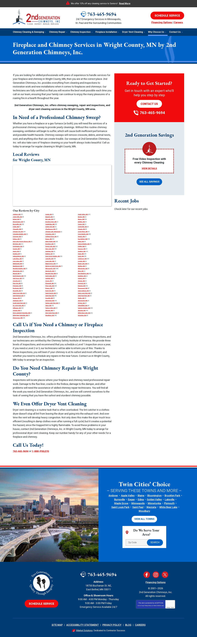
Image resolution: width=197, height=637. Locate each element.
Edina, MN (81, 241)
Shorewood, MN (82, 300)
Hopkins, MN (82, 251)
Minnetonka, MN (82, 268)
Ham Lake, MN (49, 249)
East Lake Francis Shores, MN (22, 241)
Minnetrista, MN (17, 271)
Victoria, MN (16, 310)
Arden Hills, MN (17, 217)
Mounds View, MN (50, 273)
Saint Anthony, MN (83, 290)
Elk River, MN (17, 244)
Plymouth (169, 503)
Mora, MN (81, 271)
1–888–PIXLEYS (41, 451)
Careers (178, 22)
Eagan (131, 499)
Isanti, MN (81, 256)
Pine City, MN (17, 283)
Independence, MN (18, 256)
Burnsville (119, 499)
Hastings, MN (49, 251)
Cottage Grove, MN (51, 236)
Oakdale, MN (49, 278)
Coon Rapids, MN (83, 234)
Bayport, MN (49, 217)
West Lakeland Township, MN (21, 313)
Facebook (146, 574)
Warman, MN (49, 310)
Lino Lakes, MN (17, 261)
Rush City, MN (49, 290)
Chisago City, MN (18, 231)
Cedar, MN (16, 226)
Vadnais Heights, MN (84, 308)
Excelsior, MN (49, 244)
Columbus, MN (49, 234)
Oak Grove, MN (17, 278)
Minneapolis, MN (50, 268)
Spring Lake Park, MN (51, 303)
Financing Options (161, 22)
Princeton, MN (17, 286)
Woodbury (144, 511)
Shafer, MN (81, 298)
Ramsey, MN (81, 286)
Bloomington (154, 495)
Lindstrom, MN (82, 258)
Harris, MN (16, 251)
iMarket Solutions (84, 630)
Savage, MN (16, 298)
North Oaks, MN (50, 276)
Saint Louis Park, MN (84, 293)
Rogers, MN (48, 288)
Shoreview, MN (49, 300)
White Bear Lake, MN (84, 313)
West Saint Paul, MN (51, 313)
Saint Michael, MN (18, 295)
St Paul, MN (81, 303)
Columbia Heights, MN (19, 234)
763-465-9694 (101, 14)
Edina (141, 499)
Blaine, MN (81, 219)
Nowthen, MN (82, 276)
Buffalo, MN (81, 221)
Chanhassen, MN (50, 229)
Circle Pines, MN (83, 231)
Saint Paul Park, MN (84, 295)
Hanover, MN (82, 249)
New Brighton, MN (83, 273)
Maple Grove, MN (50, 263)
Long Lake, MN (49, 261)
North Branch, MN (18, 276)
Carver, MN (81, 224)
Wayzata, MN (82, 310)
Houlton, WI (16, 253)
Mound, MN (16, 273)
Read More (124, 3)
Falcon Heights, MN (83, 244)
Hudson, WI (48, 253)
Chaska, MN (81, 229)
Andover (113, 495)
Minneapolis (138, 503)
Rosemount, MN (82, 288)
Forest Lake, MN (50, 246)
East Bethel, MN (82, 239)
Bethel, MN (16, 219)
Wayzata (151, 507)
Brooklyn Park (172, 495)
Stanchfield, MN (82, 305)
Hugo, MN (81, 253)
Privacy (168, 607)
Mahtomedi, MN (17, 263)
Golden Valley (154, 499)
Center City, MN (49, 226)
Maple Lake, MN (82, 263)
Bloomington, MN (18, 221)
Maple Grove (121, 503)
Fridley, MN (81, 246)
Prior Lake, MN (49, 286)
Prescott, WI (81, 283)
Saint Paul (137, 507)
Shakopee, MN (17, 300)
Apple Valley (128, 495)
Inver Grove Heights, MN (52, 256)
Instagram (156, 574)
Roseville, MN (17, 290)
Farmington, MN (17, 246)
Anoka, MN (48, 214)
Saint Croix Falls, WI (19, 293)
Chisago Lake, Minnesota (52, 231)
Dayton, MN (81, 236)
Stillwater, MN (17, 308)
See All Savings (149, 181)
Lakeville (169, 499)
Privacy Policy (148, 605)
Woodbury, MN (49, 315)
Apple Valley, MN (83, 214)
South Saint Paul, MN (19, 303)
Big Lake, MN (49, 219)
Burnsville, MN (17, 224)
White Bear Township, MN (20, 315)
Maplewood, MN (17, 266)
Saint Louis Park (120, 507)
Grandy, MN (16, 249)
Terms (172, 607)
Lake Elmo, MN (17, 258)
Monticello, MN (49, 271)
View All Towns (144, 519)
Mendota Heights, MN (19, 268)
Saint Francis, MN (50, 293)
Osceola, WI (16, 281)
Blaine (141, 495)
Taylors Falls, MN (50, 308)
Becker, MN (81, 217)
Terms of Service (157, 605)
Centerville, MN (82, 226)
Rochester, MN (17, 288)
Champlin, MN (17, 229)
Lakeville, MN (49, 258)
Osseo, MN (48, 281)
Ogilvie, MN (81, 278)
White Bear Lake (168, 507)
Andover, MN (16, 214)
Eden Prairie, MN (50, 241)
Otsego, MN (81, 281)
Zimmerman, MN (17, 318)
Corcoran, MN (17, 236)
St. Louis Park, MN (18, 305)
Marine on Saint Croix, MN (53, 266)
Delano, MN (16, 239)
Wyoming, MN (82, 315)
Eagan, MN (48, 239)
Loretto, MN (81, 261)
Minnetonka (154, 503)
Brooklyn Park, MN (50, 221)
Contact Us (149, 104)
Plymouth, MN (49, 283)
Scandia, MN (49, 298)
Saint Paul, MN (49, 295)
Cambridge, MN (49, 224)
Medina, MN (81, 266)
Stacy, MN (48, 305)
